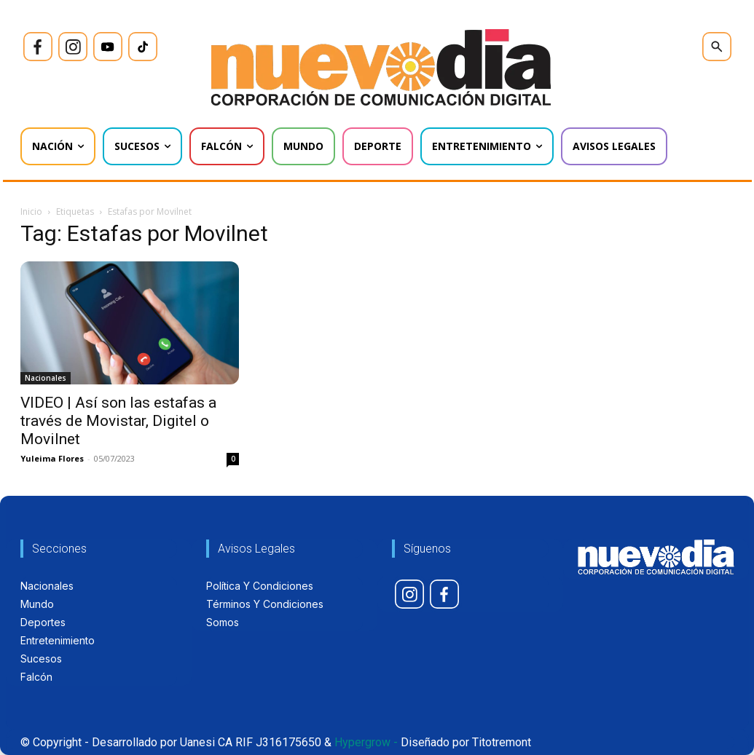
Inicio (31, 211)
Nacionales (45, 378)
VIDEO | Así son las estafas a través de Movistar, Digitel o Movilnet (118, 421)
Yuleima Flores (52, 458)
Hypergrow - (366, 742)
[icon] (37, 46)
